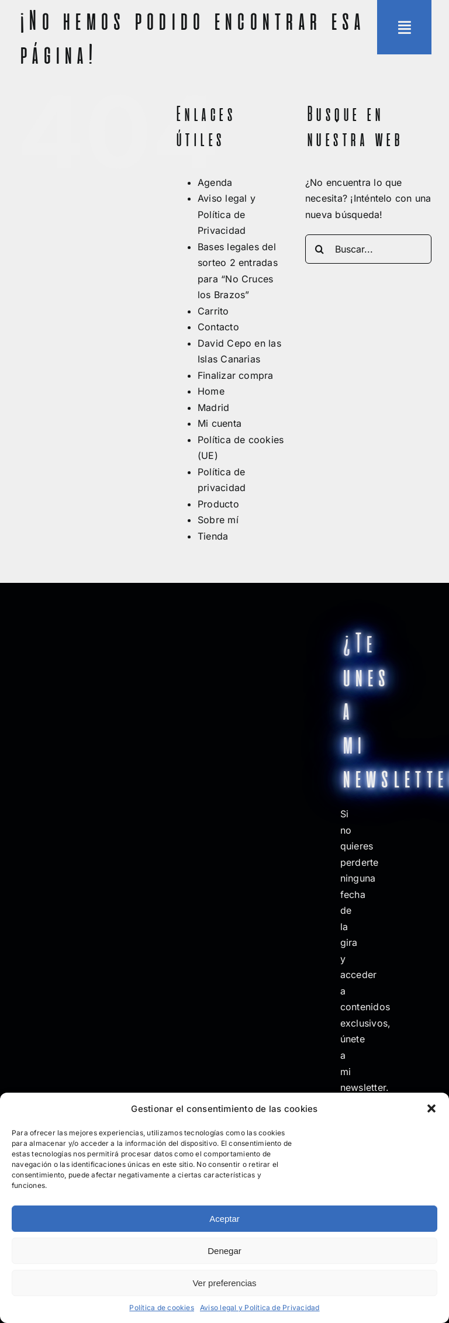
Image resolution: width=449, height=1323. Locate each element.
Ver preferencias (224, 1283)
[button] (431, 1108)
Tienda (213, 536)
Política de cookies (161, 1307)
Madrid (213, 407)
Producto (218, 504)
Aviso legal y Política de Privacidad (260, 1307)
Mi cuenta (219, 423)
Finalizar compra (236, 375)
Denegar (224, 1251)
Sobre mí (218, 520)
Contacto (218, 327)
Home (211, 391)
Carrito (213, 311)
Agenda (215, 182)
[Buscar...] (368, 249)
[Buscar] (319, 249)
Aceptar (224, 1219)
